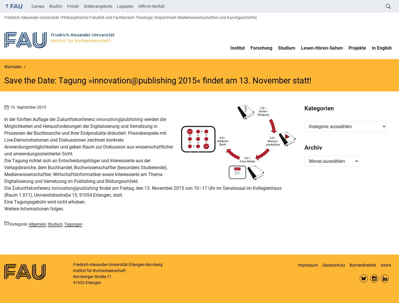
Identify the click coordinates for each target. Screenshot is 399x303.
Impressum (308, 265)
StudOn (55, 6)
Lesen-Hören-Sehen (322, 48)
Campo (38, 6)
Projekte (357, 48)
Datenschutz (333, 265)
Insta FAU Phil (374, 278)
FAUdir (73, 6)
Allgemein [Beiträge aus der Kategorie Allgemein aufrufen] (37, 224)
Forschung (261, 48)
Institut (237, 48)
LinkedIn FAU (385, 278)
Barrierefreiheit (363, 265)
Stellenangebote (98, 6)
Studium (286, 48)
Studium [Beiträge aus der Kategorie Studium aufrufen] (55, 224)
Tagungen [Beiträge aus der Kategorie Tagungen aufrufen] (73, 224)
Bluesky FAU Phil (364, 278)
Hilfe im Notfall (151, 6)
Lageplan (125, 6)
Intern (386, 265)
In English (382, 48)
